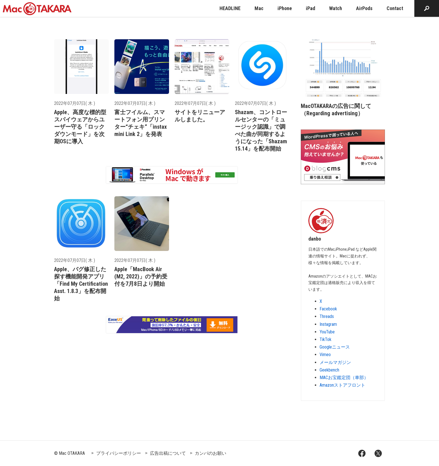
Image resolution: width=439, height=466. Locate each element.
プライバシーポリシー (118, 453)
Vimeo (325, 354)
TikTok (325, 339)
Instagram (328, 324)
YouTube (327, 331)
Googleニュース (335, 347)
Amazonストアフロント (342, 385)
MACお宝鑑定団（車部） (344, 377)
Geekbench (329, 370)
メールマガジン (335, 362)
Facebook (328, 309)
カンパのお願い (210, 453)
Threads (327, 316)
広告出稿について (168, 453)
